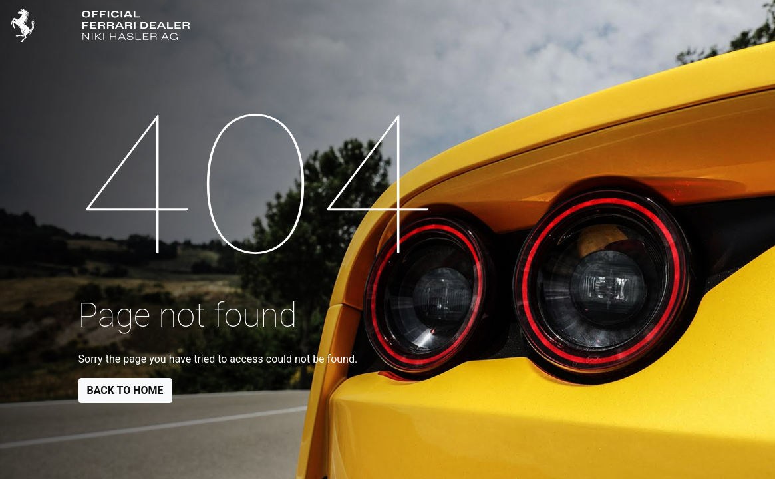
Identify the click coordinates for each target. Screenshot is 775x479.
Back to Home (125, 390)
